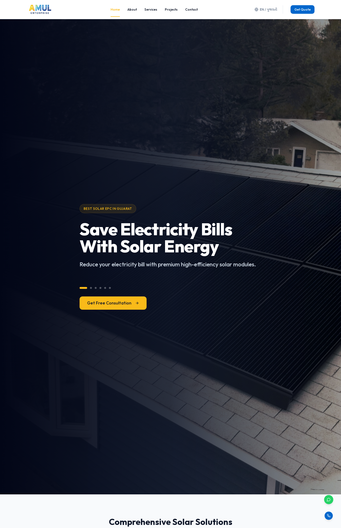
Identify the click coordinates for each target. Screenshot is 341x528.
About (132, 9)
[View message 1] (83, 288)
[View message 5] (105, 288)
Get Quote (302, 9)
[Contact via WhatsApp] (329, 500)
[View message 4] (100, 288)
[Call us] (329, 516)
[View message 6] (110, 288)
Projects (171, 9)
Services (150, 9)
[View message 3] (96, 288)
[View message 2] (91, 288)
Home (115, 9)
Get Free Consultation (113, 303)
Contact (191, 9)
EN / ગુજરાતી (266, 9)
